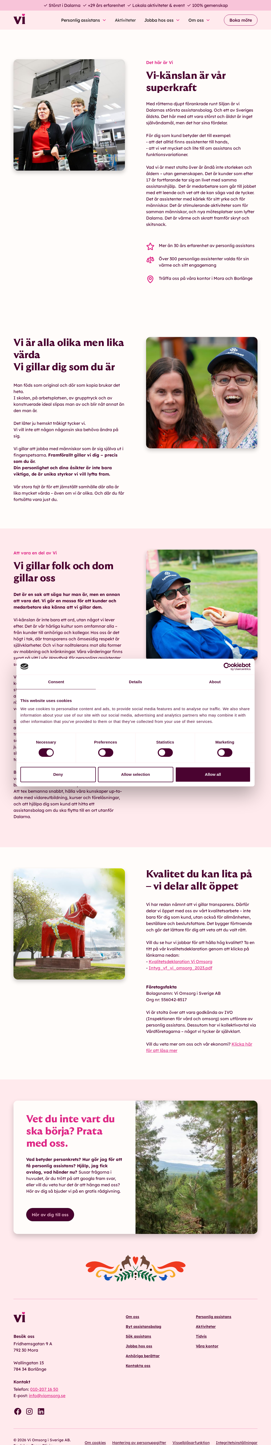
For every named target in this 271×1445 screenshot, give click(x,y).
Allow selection (135, 774)
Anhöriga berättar (143, 1355)
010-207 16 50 (44, 1389)
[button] (84, 20)
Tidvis (201, 1336)
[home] (33, 20)
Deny (58, 774)
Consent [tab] (56, 682)
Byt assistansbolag (143, 1326)
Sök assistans (138, 1336)
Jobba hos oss (139, 1346)
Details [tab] (135, 682)
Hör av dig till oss (50, 1214)
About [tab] (215, 682)
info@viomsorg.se (47, 1395)
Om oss (132, 1316)
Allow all (213, 774)
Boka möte (240, 20)
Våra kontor (207, 1346)
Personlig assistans (213, 1316)
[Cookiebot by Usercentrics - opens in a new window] (227, 667)
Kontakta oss (138, 1365)
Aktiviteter (125, 20)
